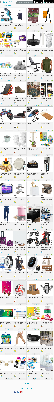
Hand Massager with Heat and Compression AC (33, 273)
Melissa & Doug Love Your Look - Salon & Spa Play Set (6, 75)
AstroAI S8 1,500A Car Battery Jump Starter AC (5, 99)
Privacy (27, 388)
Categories (27, 2)
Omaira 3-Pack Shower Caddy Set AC (46, 223)
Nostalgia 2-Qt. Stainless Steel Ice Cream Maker (19, 223)
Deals (20, 2)
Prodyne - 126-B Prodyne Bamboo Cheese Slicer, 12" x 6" (46, 125)
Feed (32, 388)
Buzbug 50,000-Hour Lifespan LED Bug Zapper (6, 198)
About (21, 388)
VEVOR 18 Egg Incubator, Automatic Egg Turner (6, 173)
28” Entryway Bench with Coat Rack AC (46, 273)
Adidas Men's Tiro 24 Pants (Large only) (5, 223)
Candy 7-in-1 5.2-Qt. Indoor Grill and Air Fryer (33, 173)
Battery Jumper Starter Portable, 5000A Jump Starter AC (46, 249)
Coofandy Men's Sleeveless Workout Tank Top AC (47, 75)
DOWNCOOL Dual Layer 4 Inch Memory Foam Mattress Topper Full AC (47, 373)
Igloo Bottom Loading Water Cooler (45, 173)
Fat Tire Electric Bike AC (32, 247)
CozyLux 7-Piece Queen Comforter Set (32, 223)
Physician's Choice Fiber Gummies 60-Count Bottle (47, 322)
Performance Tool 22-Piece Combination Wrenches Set (46, 299)
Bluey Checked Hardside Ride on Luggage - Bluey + (6, 348)
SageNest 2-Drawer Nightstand (31, 198)
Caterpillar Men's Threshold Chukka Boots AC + (20, 100)
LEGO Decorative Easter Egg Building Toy (46, 149)
